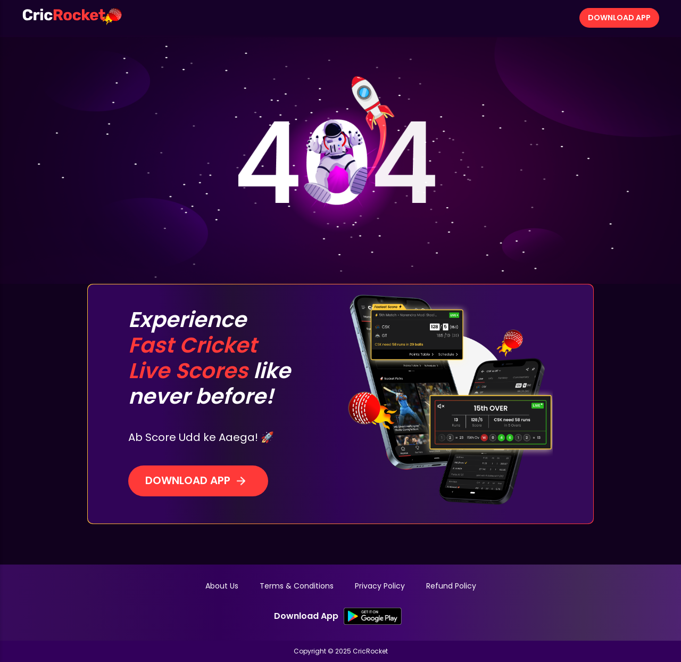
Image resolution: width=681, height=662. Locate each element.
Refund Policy (451, 586)
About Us (221, 586)
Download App (619, 17)
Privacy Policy (380, 586)
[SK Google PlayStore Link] (372, 616)
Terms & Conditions (297, 586)
